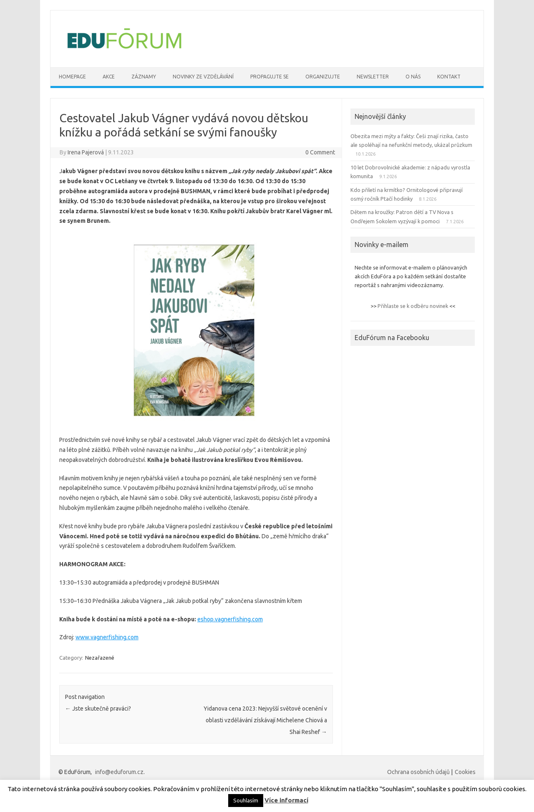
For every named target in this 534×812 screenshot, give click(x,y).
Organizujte (322, 76)
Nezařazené (99, 658)
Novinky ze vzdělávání (203, 76)
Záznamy (143, 76)
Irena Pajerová (86, 152)
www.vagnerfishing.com (107, 637)
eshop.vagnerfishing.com (230, 619)
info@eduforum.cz (119, 772)
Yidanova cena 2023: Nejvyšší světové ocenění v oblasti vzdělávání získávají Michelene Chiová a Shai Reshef (265, 720)
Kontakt (449, 76)
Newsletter (373, 76)
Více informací (286, 800)
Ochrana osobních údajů (418, 772)
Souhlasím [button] (245, 800)
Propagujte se (269, 76)
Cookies (465, 772)
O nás (413, 76)
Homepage (72, 76)
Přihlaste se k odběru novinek (413, 306)
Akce (109, 76)
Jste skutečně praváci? (98, 708)
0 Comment (320, 152)
